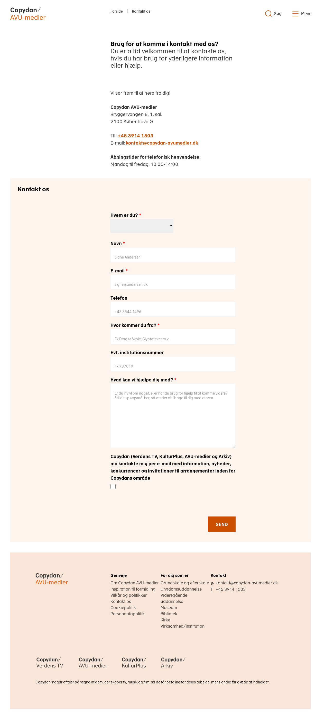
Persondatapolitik (127, 613)
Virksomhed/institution (183, 626)
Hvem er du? (125, 215)
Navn (117, 243)
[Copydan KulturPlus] (134, 668)
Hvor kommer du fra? (135, 325)
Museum (169, 607)
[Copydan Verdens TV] (49, 668)
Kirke (165, 620)
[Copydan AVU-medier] (93, 668)
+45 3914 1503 (135, 135)
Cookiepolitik (123, 607)
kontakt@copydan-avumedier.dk (162, 143)
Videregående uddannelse (174, 598)
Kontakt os (120, 601)
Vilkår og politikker (128, 595)
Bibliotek (169, 613)
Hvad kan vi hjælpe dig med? (143, 379)
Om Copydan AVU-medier (134, 583)
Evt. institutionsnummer (137, 352)
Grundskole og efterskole (185, 583)
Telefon (118, 298)
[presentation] (149, 506)
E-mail (119, 270)
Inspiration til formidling (132, 589)
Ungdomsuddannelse (181, 589)
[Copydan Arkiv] (173, 668)
